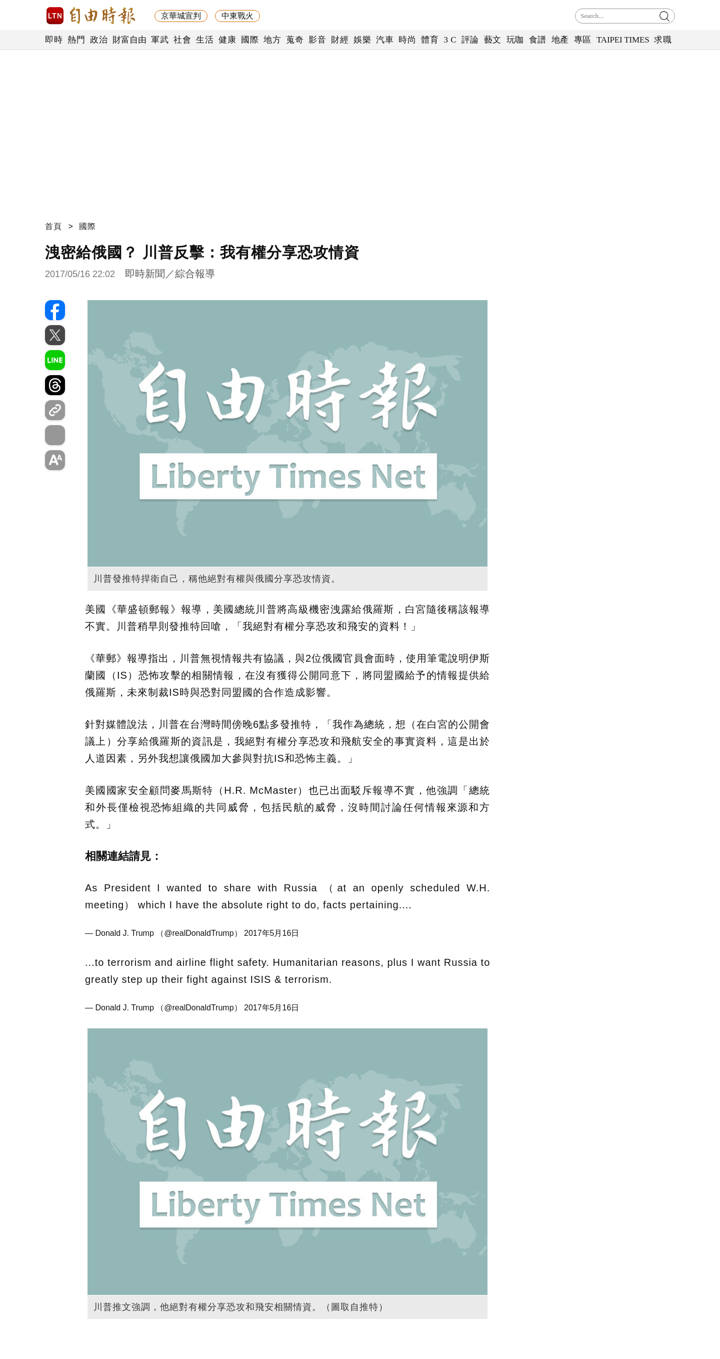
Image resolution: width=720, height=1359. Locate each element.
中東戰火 (238, 16)
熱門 (76, 40)
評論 (470, 40)
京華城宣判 (181, 16)
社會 (182, 40)
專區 (583, 40)
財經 (339, 40)
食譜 (537, 40)
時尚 (407, 40)
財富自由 (129, 40)
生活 (205, 40)
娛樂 (362, 40)
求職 (663, 40)
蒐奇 (295, 40)
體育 (429, 40)
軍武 (159, 40)
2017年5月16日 (271, 933)
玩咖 (515, 40)
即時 (53, 40)
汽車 (385, 40)
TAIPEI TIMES (622, 40)
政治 (99, 40)
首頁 (53, 226)
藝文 (493, 40)
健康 (227, 40)
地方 (272, 40)
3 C (450, 40)
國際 (249, 40)
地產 (560, 40)
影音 (317, 40)
